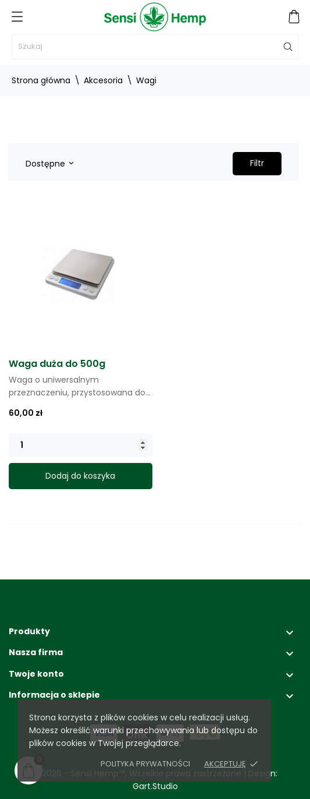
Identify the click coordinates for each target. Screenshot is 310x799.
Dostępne (49, 163)
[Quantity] (80, 445)
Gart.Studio (155, 786)
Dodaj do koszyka (80, 476)
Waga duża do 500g (57, 363)
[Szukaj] (155, 46)
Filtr (257, 163)
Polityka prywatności (145, 763)
